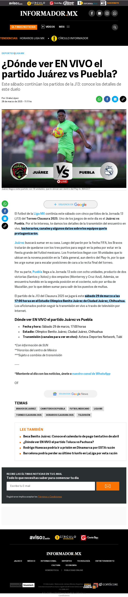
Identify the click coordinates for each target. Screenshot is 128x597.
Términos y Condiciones (50, 497)
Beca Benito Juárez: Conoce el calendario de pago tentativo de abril (71, 436)
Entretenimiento (104, 561)
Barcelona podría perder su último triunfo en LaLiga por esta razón (70, 453)
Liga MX (98, 409)
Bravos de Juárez (26, 409)
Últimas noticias (24, 27)
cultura (55, 565)
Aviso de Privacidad (50, 593)
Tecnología (83, 561)
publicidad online (73, 570)
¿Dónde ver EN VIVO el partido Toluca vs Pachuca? (58, 442)
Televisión (84, 415)
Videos (48, 26)
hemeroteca (52, 570)
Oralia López (12, 98)
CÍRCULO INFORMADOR (73, 38)
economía (71, 565)
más (64, 27)
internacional (48, 561)
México (31, 561)
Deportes (8, 53)
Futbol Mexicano (79, 409)
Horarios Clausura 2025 (59, 415)
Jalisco (18, 561)
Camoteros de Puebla (52, 409)
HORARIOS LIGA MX (32, 38)
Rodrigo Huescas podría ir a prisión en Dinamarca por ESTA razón (69, 447)
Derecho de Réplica (68, 593)
